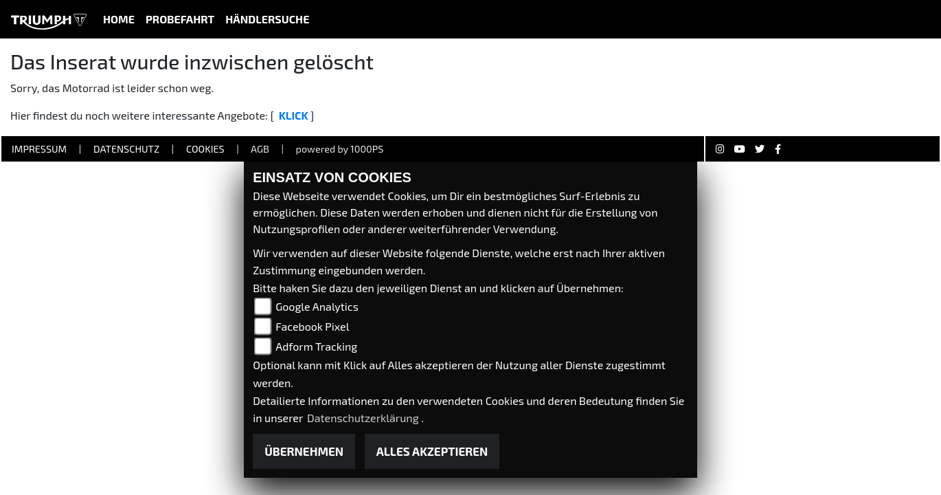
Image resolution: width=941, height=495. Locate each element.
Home (119, 18)
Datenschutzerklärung (364, 417)
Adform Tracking (316, 346)
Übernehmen (303, 451)
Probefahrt (180, 18)
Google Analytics (317, 306)
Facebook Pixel (312, 326)
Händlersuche (267, 18)
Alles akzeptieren (432, 451)
